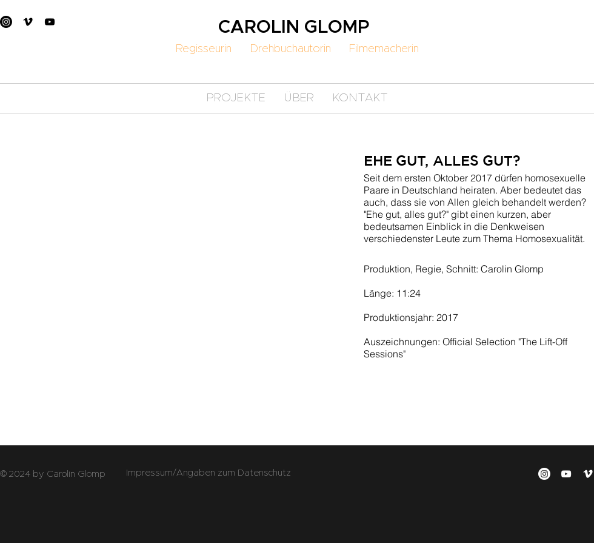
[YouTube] (50, 22)
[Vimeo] (28, 22)
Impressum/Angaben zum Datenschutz (208, 472)
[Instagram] (6, 22)
